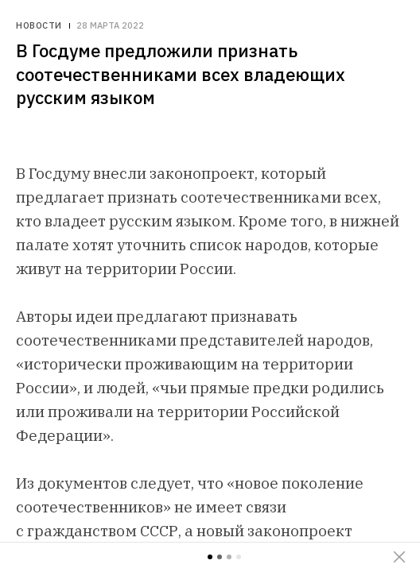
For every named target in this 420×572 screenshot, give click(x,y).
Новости (39, 26)
